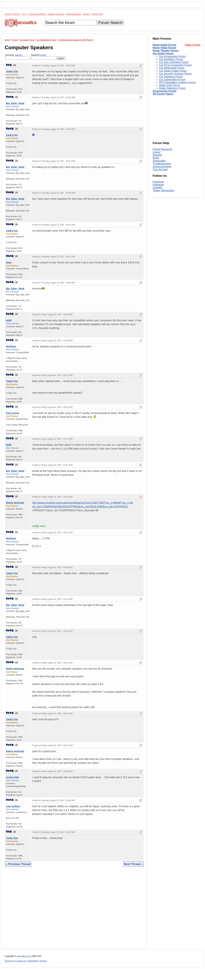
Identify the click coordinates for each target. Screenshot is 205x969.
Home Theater (56, 14)
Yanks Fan (12, 71)
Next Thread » (133, 864)
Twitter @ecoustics (163, 190)
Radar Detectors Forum (172, 88)
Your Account (160, 169)
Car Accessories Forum (172, 56)
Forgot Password (162, 149)
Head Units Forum (169, 85)
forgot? (43, 55)
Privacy (43, 961)
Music (86, 14)
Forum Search (110, 22)
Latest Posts (12, 14)
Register (157, 155)
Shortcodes (159, 160)
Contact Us (20, 961)
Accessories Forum (164, 91)
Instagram (158, 184)
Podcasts (97, 14)
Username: (17, 57)
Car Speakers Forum (171, 76)
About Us (9, 961)
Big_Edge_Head (15, 103)
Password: (43, 57)
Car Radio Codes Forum (173, 70)
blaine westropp (15, 502)
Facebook (158, 181)
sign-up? (18, 55)
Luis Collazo (13, 806)
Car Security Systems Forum (175, 73)
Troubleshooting (162, 163)
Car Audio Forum (163, 53)
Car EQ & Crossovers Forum (175, 65)
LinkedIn (157, 187)
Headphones (73, 14)
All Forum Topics (163, 94)
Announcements (162, 166)
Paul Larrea (12, 413)
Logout (156, 152)
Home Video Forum (164, 47)
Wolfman (11, 346)
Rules (156, 158)
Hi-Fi (24, 14)
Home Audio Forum (164, 44)
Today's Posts (192, 44)
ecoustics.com (24, 956)
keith (9, 320)
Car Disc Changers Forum (174, 62)
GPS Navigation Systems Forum (177, 82)
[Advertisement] (74, 910)
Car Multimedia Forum (171, 68)
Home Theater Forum (165, 50)
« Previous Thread (18, 864)
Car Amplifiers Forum (171, 59)
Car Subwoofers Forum (172, 79)
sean (8, 262)
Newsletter (33, 961)
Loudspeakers (37, 14)
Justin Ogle (12, 777)
